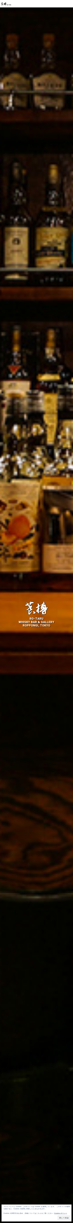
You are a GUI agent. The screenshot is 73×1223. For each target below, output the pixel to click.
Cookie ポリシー (60, 1213)
